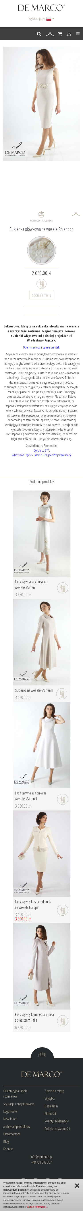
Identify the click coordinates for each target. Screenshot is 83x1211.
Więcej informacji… (37, 1207)
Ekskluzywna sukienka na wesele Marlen (30, 584)
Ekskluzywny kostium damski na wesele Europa (33, 904)
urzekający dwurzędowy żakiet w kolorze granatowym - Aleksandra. (41, 394)
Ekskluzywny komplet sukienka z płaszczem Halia (34, 1017)
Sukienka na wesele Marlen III (34, 690)
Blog (6, 1141)
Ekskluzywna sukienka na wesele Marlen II (30, 795)
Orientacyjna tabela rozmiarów (15, 1093)
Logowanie (10, 1111)
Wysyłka (50, 1098)
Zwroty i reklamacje (57, 1120)
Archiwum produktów (16, 1126)
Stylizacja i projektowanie (19, 1103)
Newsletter (10, 1118)
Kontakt (8, 1148)
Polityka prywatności (57, 1128)
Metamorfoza (11, 1133)
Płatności (50, 1113)
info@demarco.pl (41, 1156)
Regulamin (51, 1106)
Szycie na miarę (41, 295)
